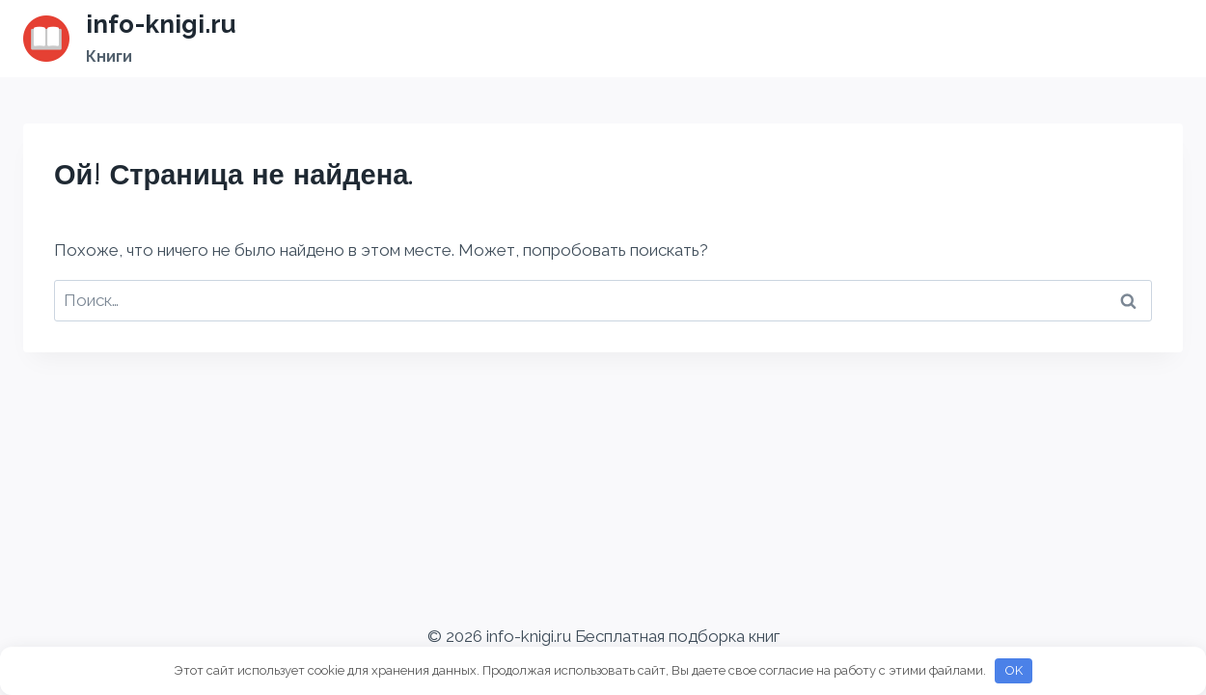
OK (1014, 670)
